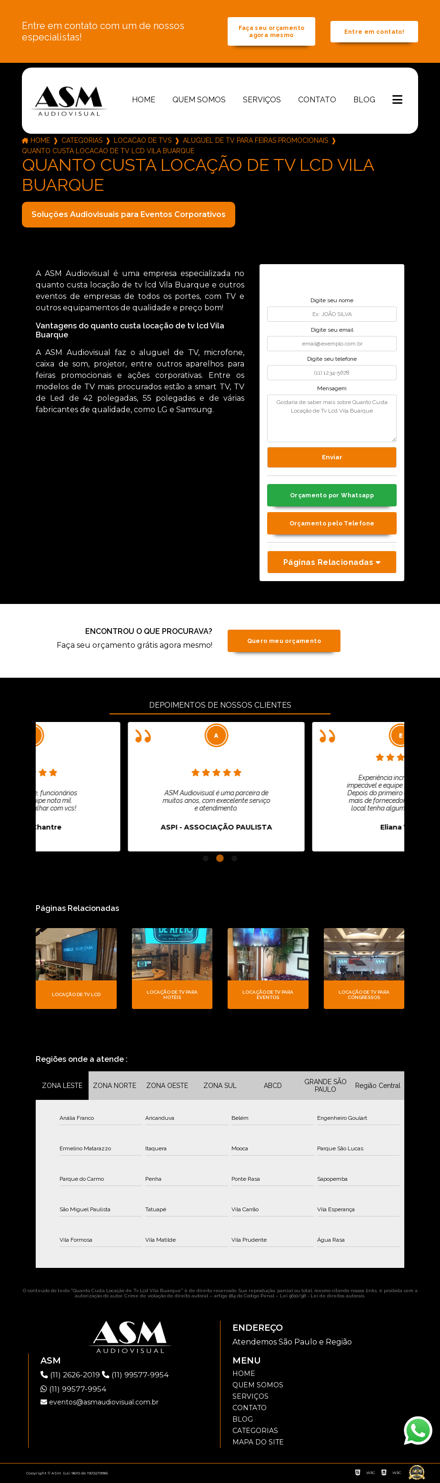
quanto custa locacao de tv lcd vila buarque (108, 152)
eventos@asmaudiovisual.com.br (99, 1403)
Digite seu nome (331, 301)
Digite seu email (332, 330)
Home (143, 100)
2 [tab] (220, 860)
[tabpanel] (124, 788)
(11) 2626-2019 (71, 1376)
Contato (317, 100)
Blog (364, 100)
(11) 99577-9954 (136, 1376)
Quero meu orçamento (284, 642)
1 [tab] (205, 860)
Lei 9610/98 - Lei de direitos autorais (322, 1297)
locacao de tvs (142, 141)
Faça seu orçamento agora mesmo (272, 32)
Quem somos (199, 100)
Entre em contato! (374, 32)
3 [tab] (234, 860)
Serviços (262, 100)
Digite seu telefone (332, 359)
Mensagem (332, 389)
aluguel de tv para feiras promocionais (255, 141)
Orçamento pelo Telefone (332, 524)
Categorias (81, 141)
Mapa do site (258, 1443)
